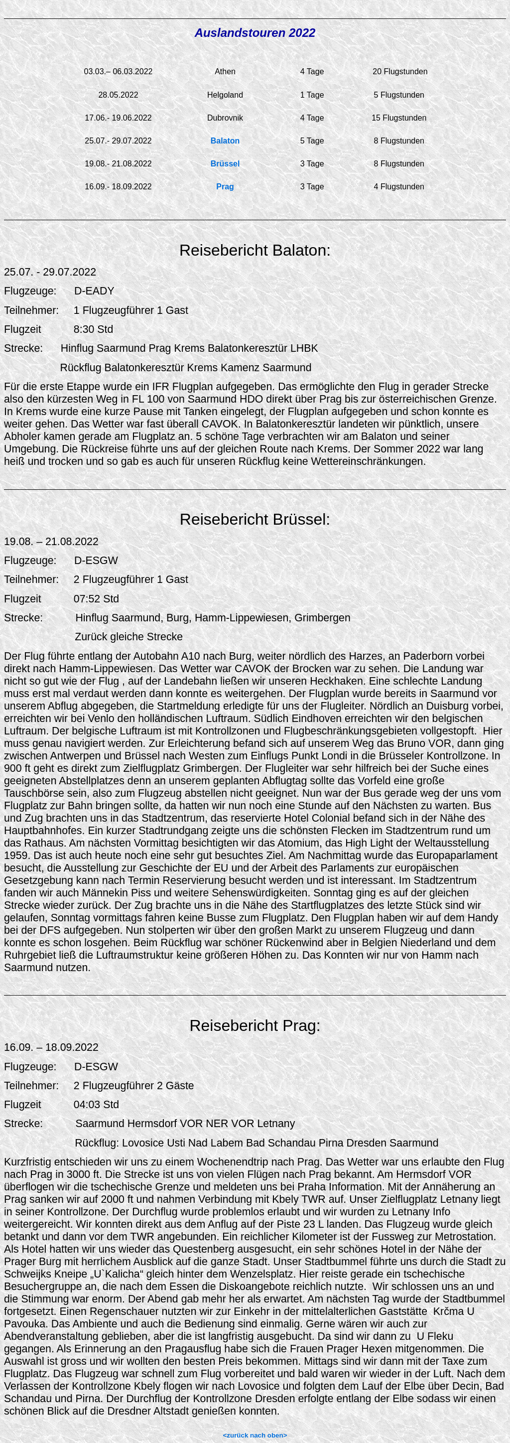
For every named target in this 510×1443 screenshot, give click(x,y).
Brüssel (225, 163)
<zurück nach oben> (255, 1435)
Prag (225, 186)
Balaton (225, 141)
